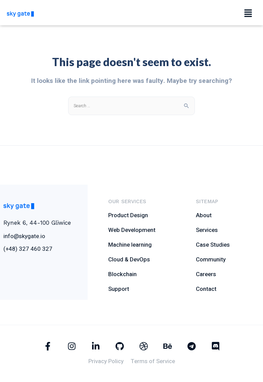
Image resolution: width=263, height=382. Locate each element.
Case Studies (213, 245)
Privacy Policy (106, 361)
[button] (248, 13)
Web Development (131, 230)
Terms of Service (152, 361)
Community (211, 259)
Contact (206, 289)
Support (118, 289)
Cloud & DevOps (129, 259)
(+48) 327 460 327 (27, 249)
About (204, 215)
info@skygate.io (24, 236)
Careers (206, 274)
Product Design (128, 215)
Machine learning (130, 245)
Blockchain (122, 274)
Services (207, 230)
